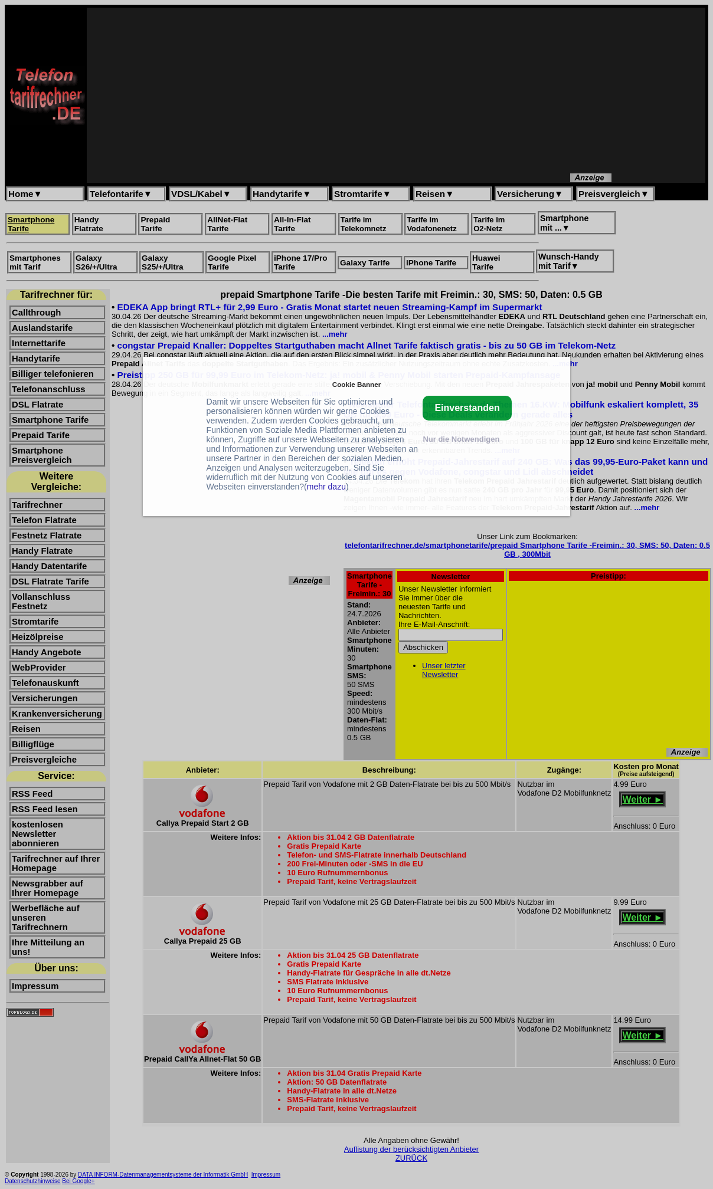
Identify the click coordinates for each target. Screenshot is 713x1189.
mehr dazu (326, 486)
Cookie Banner (356, 384)
